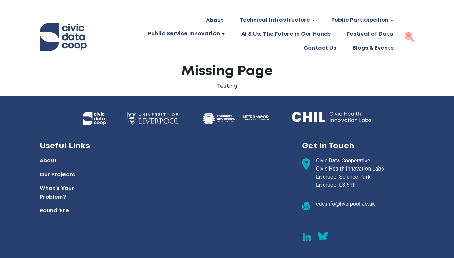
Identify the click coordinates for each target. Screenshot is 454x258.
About (214, 20)
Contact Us (320, 48)
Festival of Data (370, 34)
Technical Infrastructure (274, 20)
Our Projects (57, 174)
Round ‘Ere (54, 210)
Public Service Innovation (184, 33)
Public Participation (359, 20)
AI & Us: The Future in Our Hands (286, 34)
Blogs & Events (373, 48)
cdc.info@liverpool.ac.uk (345, 204)
